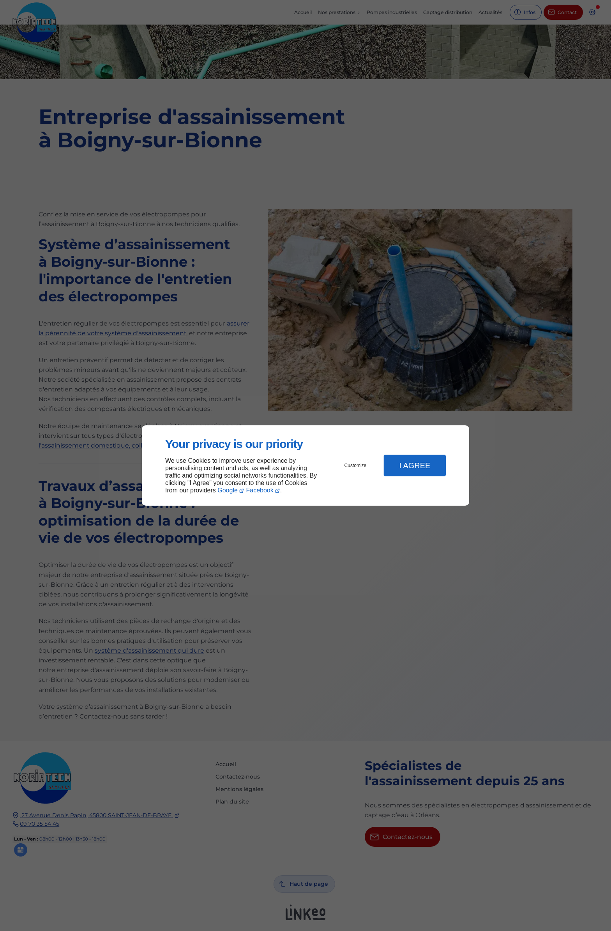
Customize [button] (355, 465)
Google (227, 490)
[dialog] (305, 465)
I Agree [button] (414, 465)
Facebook (260, 490)
